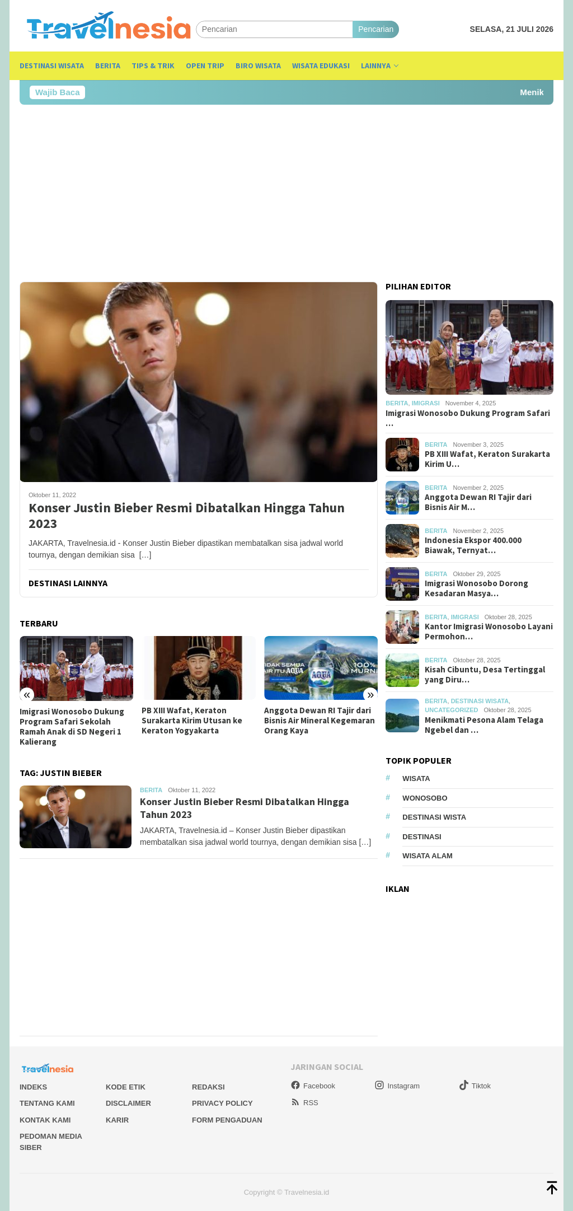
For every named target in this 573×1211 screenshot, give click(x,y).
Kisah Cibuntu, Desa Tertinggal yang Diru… (485, 675)
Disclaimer (128, 1103)
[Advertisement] (286, 193)
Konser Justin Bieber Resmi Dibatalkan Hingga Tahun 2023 (187, 516)
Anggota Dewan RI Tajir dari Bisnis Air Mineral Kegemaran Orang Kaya (319, 720)
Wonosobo (424, 798)
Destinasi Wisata (480, 701)
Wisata (416, 778)
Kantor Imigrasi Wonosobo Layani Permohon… (489, 631)
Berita (151, 790)
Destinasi (421, 837)
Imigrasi (426, 403)
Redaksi (208, 1087)
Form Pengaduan (227, 1120)
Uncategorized (451, 710)
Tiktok (475, 1086)
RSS (304, 1102)
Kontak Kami (45, 1120)
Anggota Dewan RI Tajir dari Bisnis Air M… (478, 502)
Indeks (33, 1087)
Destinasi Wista (434, 817)
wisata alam (427, 856)
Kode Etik (125, 1087)
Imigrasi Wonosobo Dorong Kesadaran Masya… (476, 588)
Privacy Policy (222, 1103)
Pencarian (375, 29)
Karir (117, 1120)
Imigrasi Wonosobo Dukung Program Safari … (468, 418)
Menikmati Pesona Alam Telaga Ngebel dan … (484, 725)
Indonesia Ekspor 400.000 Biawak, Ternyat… (473, 545)
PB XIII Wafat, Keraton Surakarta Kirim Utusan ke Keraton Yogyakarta (192, 720)
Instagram (397, 1086)
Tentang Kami (47, 1103)
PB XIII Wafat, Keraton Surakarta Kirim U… (487, 459)
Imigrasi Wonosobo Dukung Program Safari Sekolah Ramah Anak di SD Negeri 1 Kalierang (72, 727)
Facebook (312, 1086)
